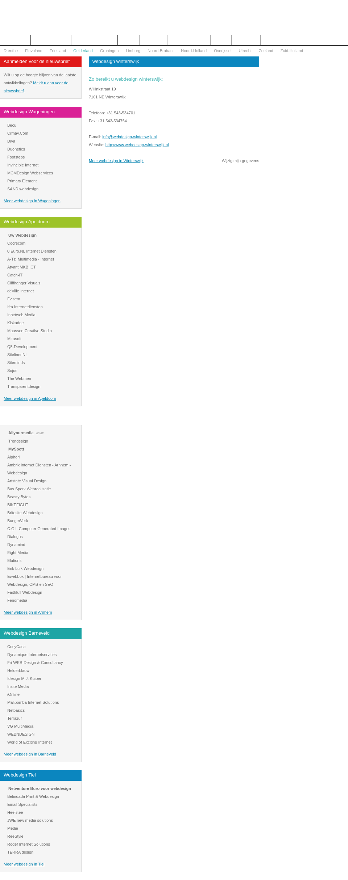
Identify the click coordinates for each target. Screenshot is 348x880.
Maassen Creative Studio (29, 331)
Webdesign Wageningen (29, 111)
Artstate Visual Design (26, 481)
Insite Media (18, 686)
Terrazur (14, 718)
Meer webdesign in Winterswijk (116, 160)
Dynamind (16, 544)
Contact (128, 40)
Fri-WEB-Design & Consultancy (35, 662)
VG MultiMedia (20, 726)
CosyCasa (16, 646)
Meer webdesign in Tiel (24, 864)
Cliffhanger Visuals (23, 283)
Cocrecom (16, 243)
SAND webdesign (22, 189)
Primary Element (22, 181)
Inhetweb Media (21, 315)
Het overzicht (15, 40)
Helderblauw (18, 670)
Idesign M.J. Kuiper (24, 678)
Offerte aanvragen (51, 40)
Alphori (13, 457)
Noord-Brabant (161, 50)
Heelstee (15, 812)
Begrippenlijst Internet (94, 40)
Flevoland (33, 50)
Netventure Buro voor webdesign (39, 788)
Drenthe (11, 50)
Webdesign (153, 40)
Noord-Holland (194, 50)
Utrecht (245, 50)
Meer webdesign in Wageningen (32, 201)
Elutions (14, 560)
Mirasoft (14, 339)
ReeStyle (15, 836)
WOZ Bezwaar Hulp (188, 40)
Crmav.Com (17, 133)
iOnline (13, 694)
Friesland (58, 50)
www (40, 433)
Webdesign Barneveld (27, 633)
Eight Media (17, 552)
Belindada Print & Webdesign (33, 796)
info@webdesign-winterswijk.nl (129, 137)
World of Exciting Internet (29, 742)
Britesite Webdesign (25, 513)
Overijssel (222, 50)
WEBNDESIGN (20, 734)
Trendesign (18, 441)
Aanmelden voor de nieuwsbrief (37, 61)
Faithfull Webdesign (24, 592)
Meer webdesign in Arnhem (28, 612)
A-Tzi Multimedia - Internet (30, 259)
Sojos (12, 370)
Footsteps (16, 157)
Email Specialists (22, 804)
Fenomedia (17, 600)
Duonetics (16, 149)
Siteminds (16, 362)
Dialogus (15, 536)
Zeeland (266, 50)
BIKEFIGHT (17, 505)
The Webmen (19, 378)
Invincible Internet (22, 165)
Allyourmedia (21, 433)
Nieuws (220, 40)
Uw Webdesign (22, 235)
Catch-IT (14, 275)
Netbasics (16, 710)
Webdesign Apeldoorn (27, 221)
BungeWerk (17, 521)
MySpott (16, 449)
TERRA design (20, 852)
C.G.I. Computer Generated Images (38, 528)
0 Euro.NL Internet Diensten (32, 251)
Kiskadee (15, 323)
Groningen (109, 50)
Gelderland (83, 50)
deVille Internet (20, 291)
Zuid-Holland (292, 50)
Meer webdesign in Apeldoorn (30, 398)
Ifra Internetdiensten (25, 307)
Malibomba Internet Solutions (33, 702)
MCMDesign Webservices (30, 173)
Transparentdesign (23, 386)
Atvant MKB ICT (21, 267)
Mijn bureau (245, 40)
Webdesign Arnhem (24, 419)
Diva (11, 141)
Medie (12, 828)
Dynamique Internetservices (32, 654)
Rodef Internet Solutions (28, 844)
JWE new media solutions (30, 820)
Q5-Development (22, 346)
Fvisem (13, 299)
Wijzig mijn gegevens (240, 160)
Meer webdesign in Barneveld (30, 754)
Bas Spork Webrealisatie (29, 489)
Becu (11, 125)
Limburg (133, 50)
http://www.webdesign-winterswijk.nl (137, 145)
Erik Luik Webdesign (25, 568)
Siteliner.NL (17, 354)
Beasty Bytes (18, 497)
